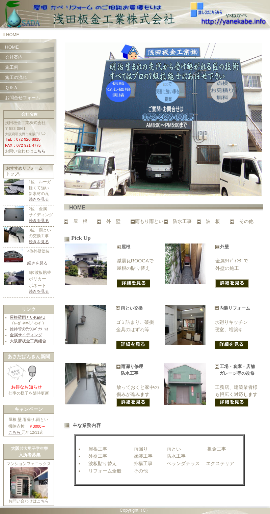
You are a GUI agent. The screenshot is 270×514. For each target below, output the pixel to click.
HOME (12, 47)
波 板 (213, 221)
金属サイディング (26, 335)
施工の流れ (16, 77)
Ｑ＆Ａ (11, 87)
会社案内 (14, 57)
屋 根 (80, 221)
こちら (39, 151)
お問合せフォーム (22, 97)
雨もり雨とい (149, 221)
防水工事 (182, 221)
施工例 (11, 67)
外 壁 (113, 221)
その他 (246, 221)
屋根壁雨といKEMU (27, 317)
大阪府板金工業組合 (28, 341)
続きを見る (39, 199)
